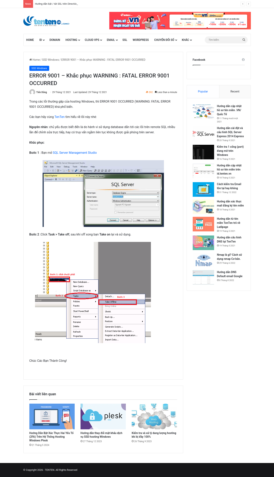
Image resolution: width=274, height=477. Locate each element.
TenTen (59, 117)
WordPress (141, 39)
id (40, 39)
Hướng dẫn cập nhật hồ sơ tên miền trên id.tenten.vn (229, 169)
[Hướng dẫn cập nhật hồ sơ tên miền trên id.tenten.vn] (203, 170)
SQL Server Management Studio (75, 153)
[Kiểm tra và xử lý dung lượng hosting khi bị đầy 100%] (154, 416)
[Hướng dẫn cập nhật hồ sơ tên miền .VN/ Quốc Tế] (203, 111)
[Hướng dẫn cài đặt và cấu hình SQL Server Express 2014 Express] (203, 133)
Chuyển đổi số (164, 39)
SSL (125, 39)
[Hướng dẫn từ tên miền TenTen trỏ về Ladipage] (203, 224)
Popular (203, 91)
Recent (234, 91)
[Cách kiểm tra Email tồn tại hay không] (203, 189)
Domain (54, 39)
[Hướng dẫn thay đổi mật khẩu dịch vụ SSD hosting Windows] (103, 416)
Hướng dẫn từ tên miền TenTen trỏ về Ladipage (228, 222)
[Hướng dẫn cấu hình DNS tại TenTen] (203, 242)
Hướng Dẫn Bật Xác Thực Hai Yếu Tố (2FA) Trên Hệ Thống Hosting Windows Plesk (51, 436)
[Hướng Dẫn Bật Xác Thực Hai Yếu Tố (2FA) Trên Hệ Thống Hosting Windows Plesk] (52, 416)
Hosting (71, 39)
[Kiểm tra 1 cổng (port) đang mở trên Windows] (203, 152)
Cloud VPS (92, 39)
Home (30, 39)
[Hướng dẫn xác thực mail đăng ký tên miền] (203, 206)
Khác (185, 39)
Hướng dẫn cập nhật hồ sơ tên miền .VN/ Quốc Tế (229, 110)
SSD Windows (50, 59)
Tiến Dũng (41, 92)
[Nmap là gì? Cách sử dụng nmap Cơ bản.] (203, 260)
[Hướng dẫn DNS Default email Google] (203, 277)
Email (111, 39)
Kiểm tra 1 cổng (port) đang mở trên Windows (230, 150)
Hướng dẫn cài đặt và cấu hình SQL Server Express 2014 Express (230, 132)
